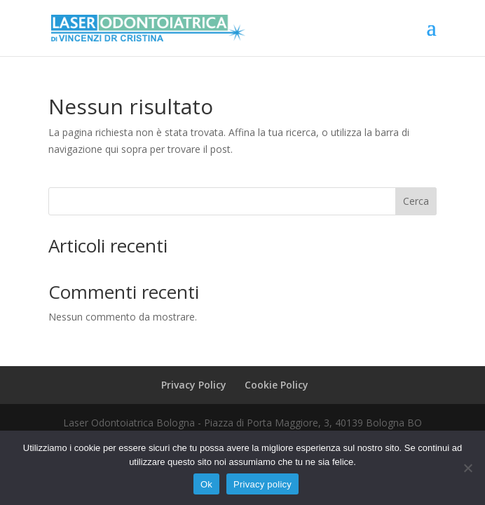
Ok (206, 484)
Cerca (416, 201)
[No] (467, 468)
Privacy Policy (193, 384)
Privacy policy (262, 484)
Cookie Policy (276, 384)
